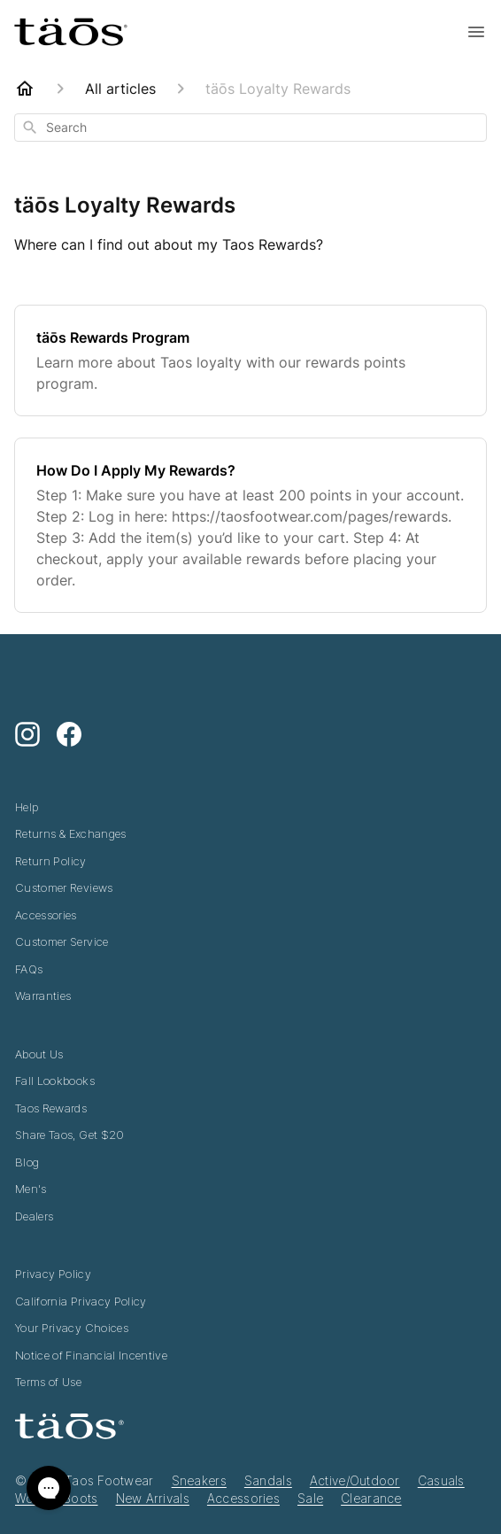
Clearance (371, 1498)
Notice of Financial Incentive (91, 1355)
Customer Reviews (64, 887)
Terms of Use (48, 1382)
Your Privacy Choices (71, 1328)
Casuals (441, 1480)
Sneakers (199, 1480)
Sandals (268, 1480)
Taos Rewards (51, 1108)
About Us (39, 1054)
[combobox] (250, 127)
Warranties (43, 995)
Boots (80, 1498)
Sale (310, 1498)
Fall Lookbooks (55, 1080)
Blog (27, 1162)
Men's (31, 1188)
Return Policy (51, 861)
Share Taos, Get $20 (70, 1134)
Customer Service (62, 941)
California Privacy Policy (81, 1301)
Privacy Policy (53, 1274)
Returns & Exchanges (71, 833)
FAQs (28, 969)
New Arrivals (152, 1498)
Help (26, 807)
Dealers (34, 1216)
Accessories (46, 915)
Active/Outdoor (355, 1480)
